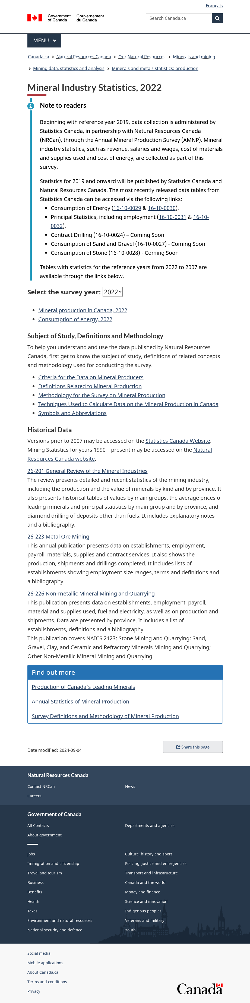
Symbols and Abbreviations (72, 413)
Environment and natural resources (59, 920)
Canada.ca (38, 57)
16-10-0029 (127, 208)
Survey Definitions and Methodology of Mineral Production (105, 716)
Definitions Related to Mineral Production (90, 386)
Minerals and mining (194, 57)
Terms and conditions (47, 981)
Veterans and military (144, 920)
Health (33, 901)
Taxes (32, 910)
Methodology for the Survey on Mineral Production (101, 395)
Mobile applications (45, 962)
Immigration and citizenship (53, 863)
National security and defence (54, 929)
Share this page (193, 746)
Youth (130, 929)
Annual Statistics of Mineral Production (80, 701)
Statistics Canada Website (177, 440)
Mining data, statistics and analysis (69, 68)
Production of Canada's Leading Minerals (83, 686)
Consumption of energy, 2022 (75, 319)
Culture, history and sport (148, 853)
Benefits (34, 891)
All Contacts (38, 825)
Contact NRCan (41, 786)
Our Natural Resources (142, 57)
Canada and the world (145, 882)
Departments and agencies (150, 825)
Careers (34, 795)
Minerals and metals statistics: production (155, 68)
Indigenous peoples (143, 910)
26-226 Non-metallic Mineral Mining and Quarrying (91, 593)
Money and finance (142, 891)
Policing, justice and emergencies (155, 863)
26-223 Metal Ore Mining (58, 536)
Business (35, 882)
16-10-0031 (172, 217)
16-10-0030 (162, 208)
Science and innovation (146, 901)
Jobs (31, 853)
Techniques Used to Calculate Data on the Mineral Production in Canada (128, 404)
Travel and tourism (44, 872)
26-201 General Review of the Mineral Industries (87, 471)
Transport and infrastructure (151, 872)
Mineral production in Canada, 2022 (82, 310)
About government (44, 835)
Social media (38, 953)
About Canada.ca (42, 972)
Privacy (33, 991)
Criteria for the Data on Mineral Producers (91, 377)
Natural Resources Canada (83, 57)
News (130, 786)
